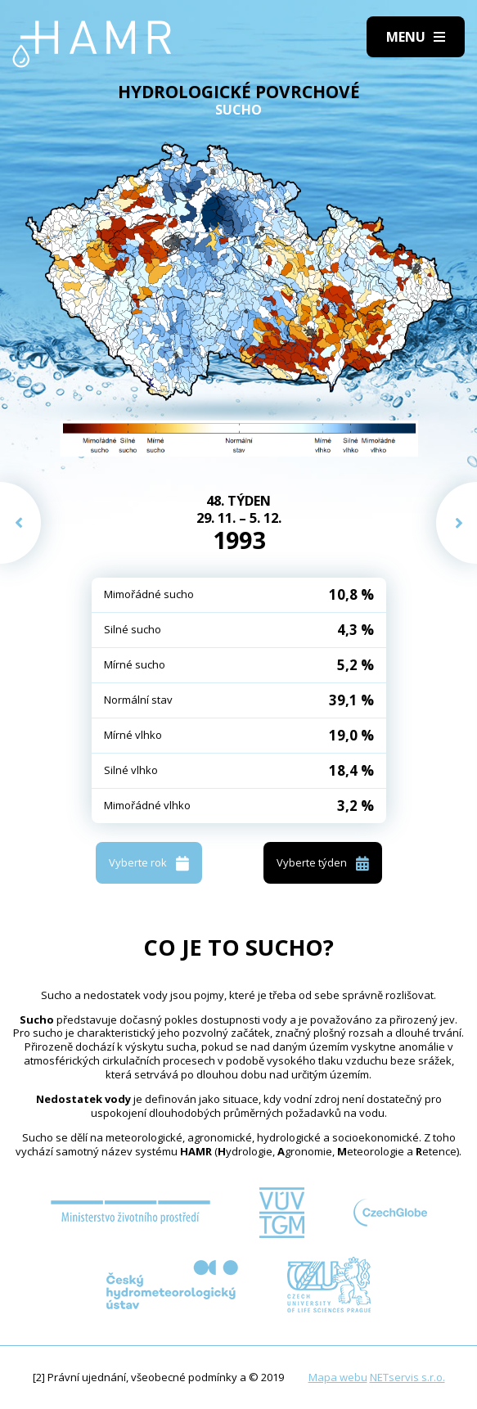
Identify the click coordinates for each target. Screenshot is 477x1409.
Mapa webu (337, 1377)
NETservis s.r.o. (407, 1377)
